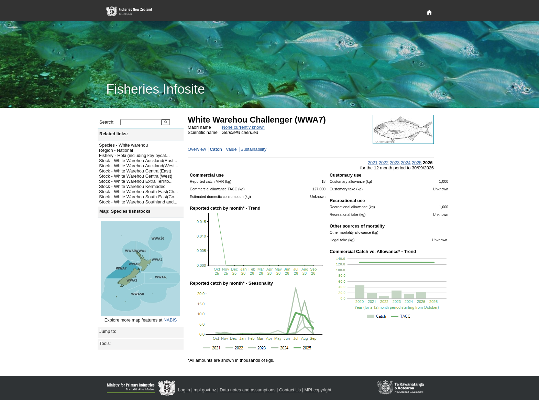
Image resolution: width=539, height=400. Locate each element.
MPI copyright (318, 389)
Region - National (116, 150)
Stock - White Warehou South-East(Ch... (138, 191)
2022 (383, 162)
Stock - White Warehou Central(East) (135, 170)
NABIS (170, 320)
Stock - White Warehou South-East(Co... (138, 196)
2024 (405, 162)
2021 (372, 162)
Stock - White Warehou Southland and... (138, 201)
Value (231, 149)
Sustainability (253, 149)
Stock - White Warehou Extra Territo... (136, 181)
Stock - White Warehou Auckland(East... (138, 160)
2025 (416, 162)
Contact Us (290, 389)
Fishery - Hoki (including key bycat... (134, 155)
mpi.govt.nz (205, 389)
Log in (184, 389)
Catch (216, 149)
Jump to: (107, 331)
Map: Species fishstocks (125, 211)
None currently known (243, 127)
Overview (197, 149)
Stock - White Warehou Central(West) (135, 176)
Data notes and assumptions (247, 389)
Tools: (105, 343)
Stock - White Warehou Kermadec (132, 186)
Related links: (113, 133)
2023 (394, 162)
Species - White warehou (123, 145)
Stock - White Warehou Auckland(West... (138, 165)
